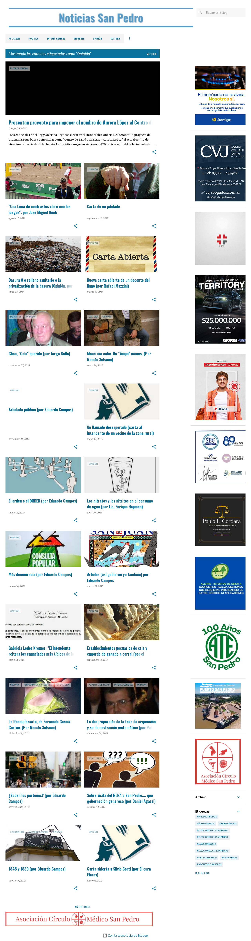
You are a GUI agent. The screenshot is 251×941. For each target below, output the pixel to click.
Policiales (14, 38)
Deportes (79, 38)
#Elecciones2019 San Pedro (212, 837)
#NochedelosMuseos (209, 864)
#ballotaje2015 (206, 823)
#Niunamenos (229, 857)
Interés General (56, 38)
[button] (154, 152)
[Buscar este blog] (225, 12)
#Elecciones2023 (206, 844)
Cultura (115, 38)
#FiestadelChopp (207, 857)
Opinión (97, 38)
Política (33, 38)
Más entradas (82, 907)
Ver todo (151, 54)
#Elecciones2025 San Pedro (212, 851)
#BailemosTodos (207, 817)
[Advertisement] (175, 120)
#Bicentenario (227, 823)
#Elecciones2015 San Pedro (212, 830)
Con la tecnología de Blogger (125, 935)
